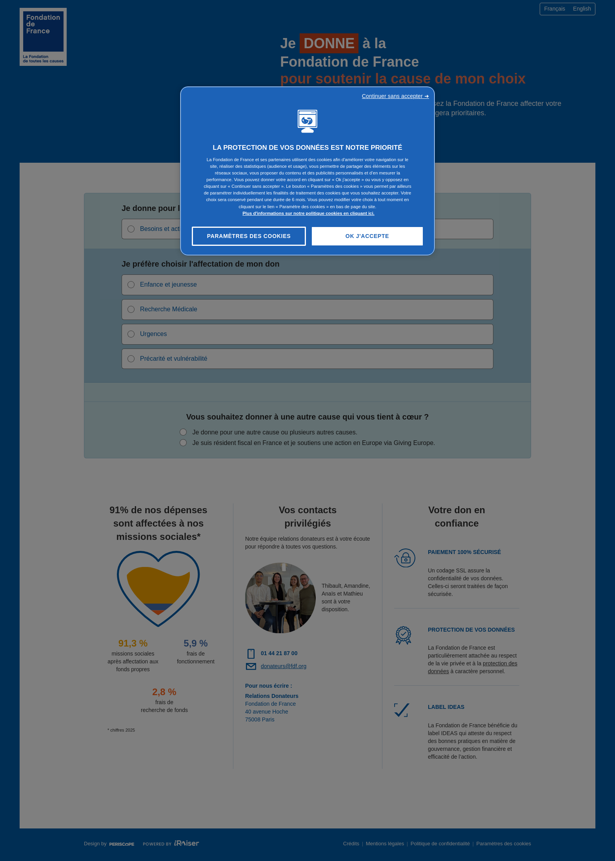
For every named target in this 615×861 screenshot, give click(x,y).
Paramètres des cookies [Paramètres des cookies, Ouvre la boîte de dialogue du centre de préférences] (249, 236)
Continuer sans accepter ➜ (395, 96)
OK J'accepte (367, 236)
